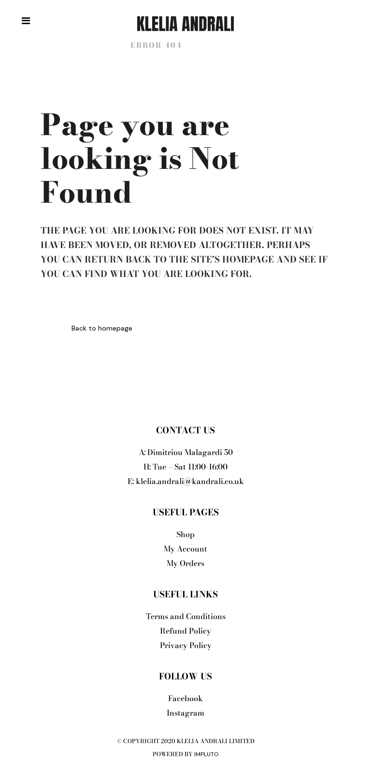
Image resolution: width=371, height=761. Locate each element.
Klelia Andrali (80, 45)
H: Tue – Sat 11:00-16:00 (185, 466)
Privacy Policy (186, 645)
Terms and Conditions (186, 616)
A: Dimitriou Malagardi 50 (186, 452)
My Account (185, 548)
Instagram (185, 713)
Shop (185, 534)
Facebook (185, 698)
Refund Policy (185, 630)
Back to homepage (101, 328)
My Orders (185, 563)
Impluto (206, 754)
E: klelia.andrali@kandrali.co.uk (186, 481)
